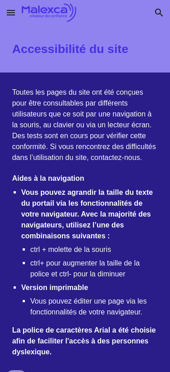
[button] (11, 12)
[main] (85, 49)
